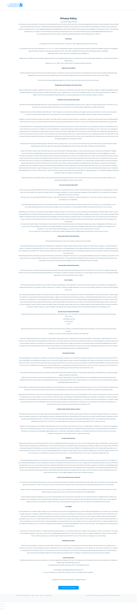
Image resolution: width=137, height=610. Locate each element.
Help (32, 595)
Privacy (37, 595)
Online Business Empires (23, 595)
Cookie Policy (48, 595)
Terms (41, 595)
